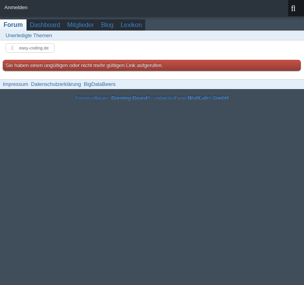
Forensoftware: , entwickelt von (152, 98)
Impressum (15, 84)
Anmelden (16, 7)
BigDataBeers (100, 84)
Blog (107, 24)
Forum (13, 24)
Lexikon (131, 24)
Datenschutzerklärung (56, 84)
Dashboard (45, 24)
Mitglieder (80, 24)
